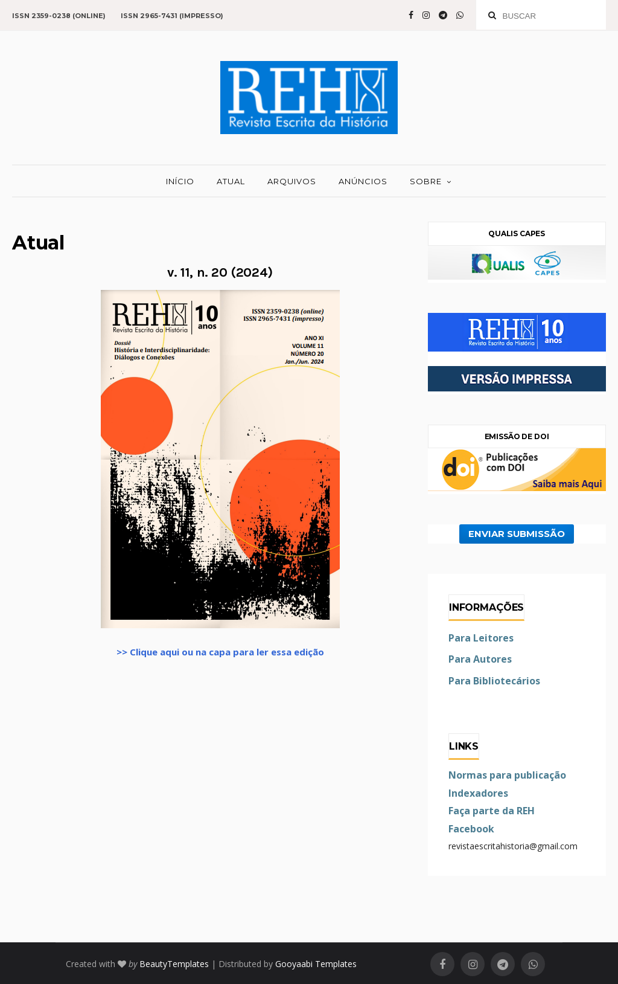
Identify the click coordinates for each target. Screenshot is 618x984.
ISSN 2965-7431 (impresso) (172, 15)
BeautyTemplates (174, 964)
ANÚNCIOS (363, 181)
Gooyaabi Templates (316, 964)
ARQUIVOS (291, 181)
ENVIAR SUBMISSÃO (516, 534)
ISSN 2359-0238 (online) (59, 15)
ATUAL (231, 181)
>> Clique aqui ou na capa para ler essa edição (220, 652)
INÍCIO (180, 181)
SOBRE (426, 181)
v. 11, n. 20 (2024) (219, 272)
